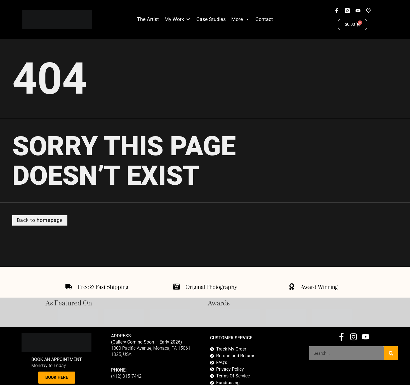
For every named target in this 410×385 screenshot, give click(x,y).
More (240, 19)
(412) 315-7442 (126, 376)
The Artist (148, 19)
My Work (174, 19)
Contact (264, 19)
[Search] (391, 353)
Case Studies (211, 19)
